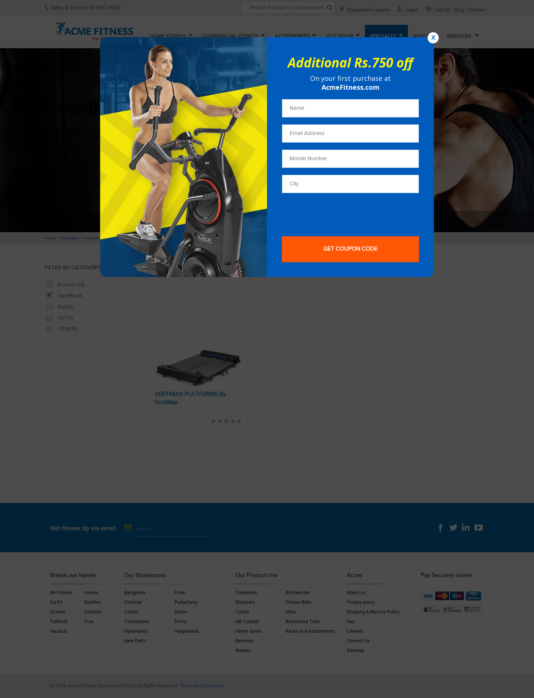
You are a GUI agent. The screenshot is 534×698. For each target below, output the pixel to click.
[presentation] (338, 214)
